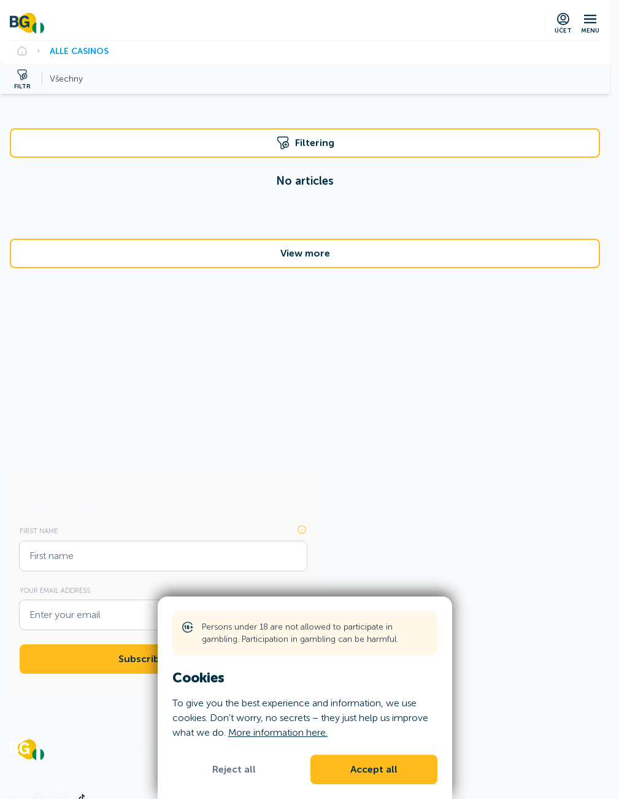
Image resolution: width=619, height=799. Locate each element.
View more (305, 253)
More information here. (278, 732)
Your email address (55, 590)
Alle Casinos (79, 51)
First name (39, 531)
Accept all (374, 769)
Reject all (234, 769)
